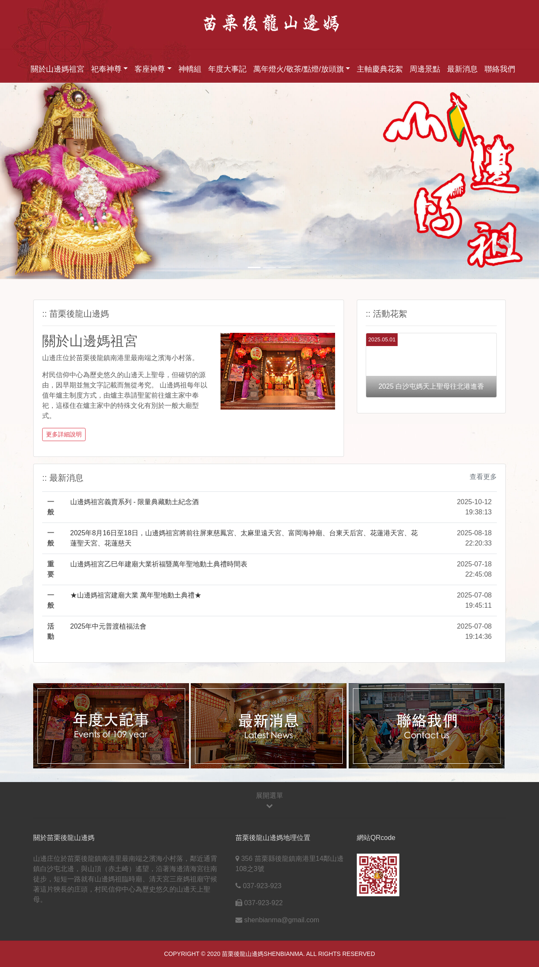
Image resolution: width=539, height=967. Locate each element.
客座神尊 (150, 69)
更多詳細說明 (64, 434)
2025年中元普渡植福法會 (108, 626)
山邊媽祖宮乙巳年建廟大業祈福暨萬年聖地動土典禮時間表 (158, 564)
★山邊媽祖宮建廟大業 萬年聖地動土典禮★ (135, 595)
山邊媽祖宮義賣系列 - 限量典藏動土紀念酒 (134, 501)
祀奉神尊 (106, 69)
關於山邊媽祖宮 (57, 69)
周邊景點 (425, 69)
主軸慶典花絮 (380, 69)
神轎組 (189, 69)
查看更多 (483, 476)
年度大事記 (227, 69)
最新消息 (462, 69)
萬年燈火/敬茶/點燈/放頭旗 (298, 69)
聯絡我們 (500, 69)
